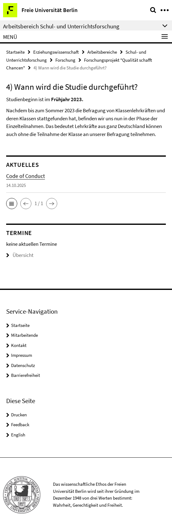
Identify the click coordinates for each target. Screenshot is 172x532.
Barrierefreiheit (25, 375)
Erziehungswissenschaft (56, 52)
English (18, 435)
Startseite (15, 52)
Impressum (21, 355)
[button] (11, 203)
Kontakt (18, 345)
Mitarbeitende (24, 335)
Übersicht (20, 255)
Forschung (65, 60)
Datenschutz (23, 365)
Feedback (20, 424)
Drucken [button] (19, 415)
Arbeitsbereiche (102, 52)
